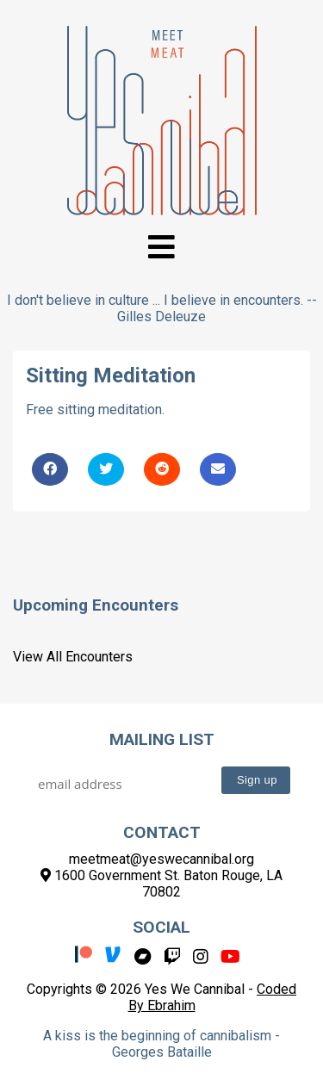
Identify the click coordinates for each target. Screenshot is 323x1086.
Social (161, 927)
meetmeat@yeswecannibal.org (161, 859)
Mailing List (161, 739)
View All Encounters (73, 656)
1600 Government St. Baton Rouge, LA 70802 (161, 883)
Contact (162, 832)
